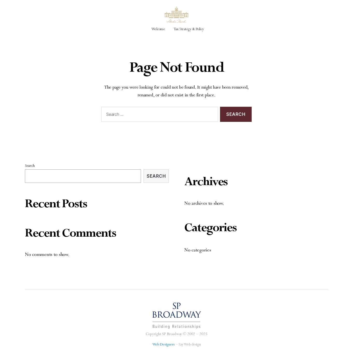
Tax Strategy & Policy (189, 36)
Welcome (158, 36)
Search (29, 173)
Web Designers (163, 351)
